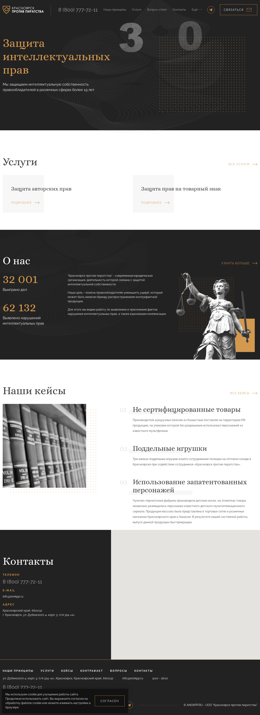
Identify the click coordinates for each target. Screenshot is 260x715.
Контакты (179, 9)
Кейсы (67, 670)
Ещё (197, 9)
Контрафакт (91, 670)
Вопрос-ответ (157, 9)
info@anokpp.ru (13, 596)
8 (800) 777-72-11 (78, 9)
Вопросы (118, 670)
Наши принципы (114, 9)
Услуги (136, 9)
